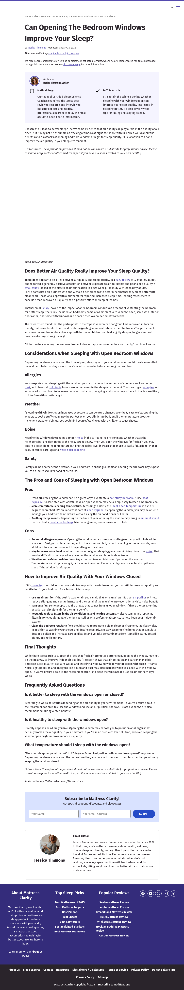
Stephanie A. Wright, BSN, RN (63, 53)
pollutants (55, 387)
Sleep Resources (43, 16)
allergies (148, 387)
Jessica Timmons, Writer (56, 82)
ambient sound (150, 518)
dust (27, 387)
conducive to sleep (61, 522)
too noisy (36, 585)
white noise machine (72, 449)
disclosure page (71, 64)
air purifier (139, 597)
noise (80, 437)
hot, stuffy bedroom (122, 498)
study (45, 308)
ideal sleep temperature (127, 506)
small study (32, 287)
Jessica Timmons (37, 47)
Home (28, 16)
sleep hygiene (95, 510)
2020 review (123, 279)
